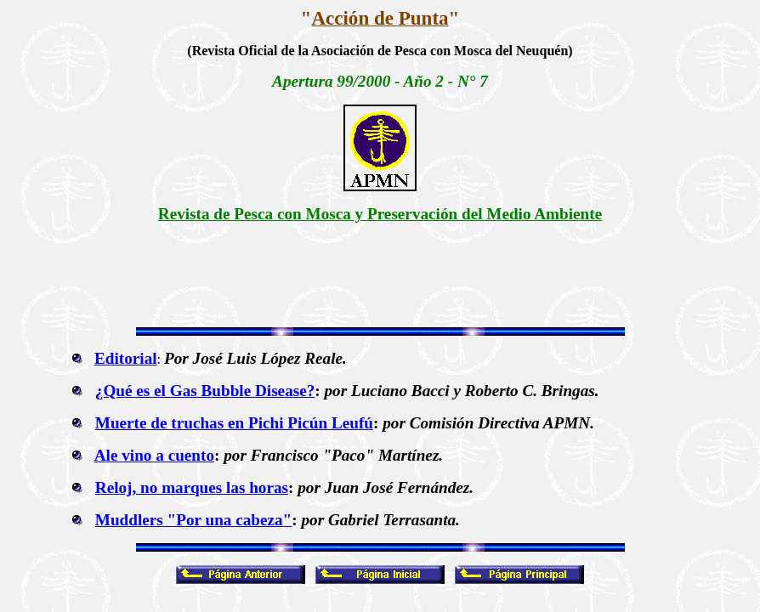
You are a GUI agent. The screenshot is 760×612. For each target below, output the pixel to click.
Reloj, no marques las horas (191, 487)
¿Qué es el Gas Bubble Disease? (205, 391)
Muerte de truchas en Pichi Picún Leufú (234, 423)
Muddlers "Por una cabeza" (193, 520)
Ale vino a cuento (154, 455)
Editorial (125, 358)
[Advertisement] (380, 275)
